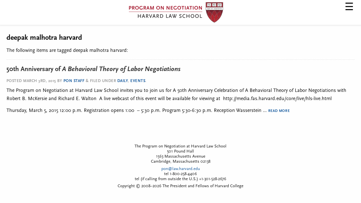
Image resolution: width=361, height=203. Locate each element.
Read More (279, 111)
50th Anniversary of (93, 69)
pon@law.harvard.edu (180, 169)
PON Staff (74, 81)
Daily (122, 81)
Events (137, 81)
